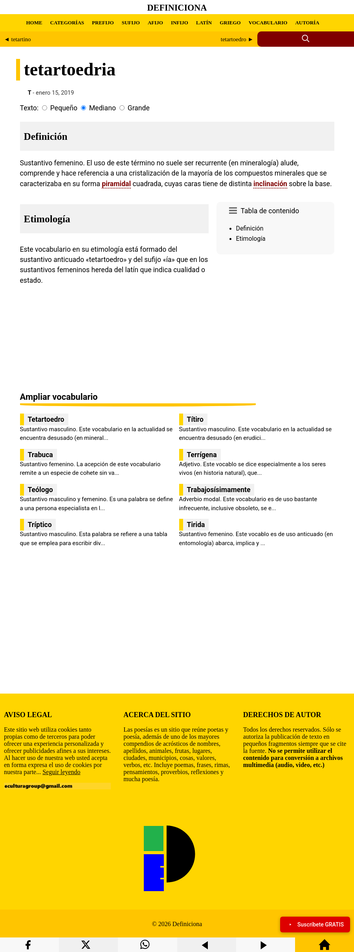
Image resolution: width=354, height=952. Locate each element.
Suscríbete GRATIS (315, 924)
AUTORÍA (307, 23)
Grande (139, 108)
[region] (275, 324)
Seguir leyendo (61, 772)
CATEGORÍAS (67, 23)
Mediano (102, 108)
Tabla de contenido (270, 211)
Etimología (251, 238)
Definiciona (177, 8)
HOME (34, 23)
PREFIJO (103, 23)
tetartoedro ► (237, 39)
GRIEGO (230, 23)
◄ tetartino (17, 39)
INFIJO (179, 23)
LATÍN (204, 23)
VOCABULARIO (268, 23)
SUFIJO (131, 23)
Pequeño (63, 108)
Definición (250, 228)
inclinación (270, 184)
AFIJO (155, 23)
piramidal (116, 184)
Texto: (29, 108)
